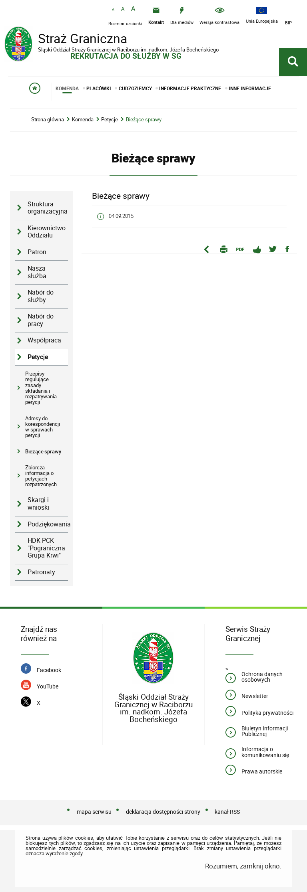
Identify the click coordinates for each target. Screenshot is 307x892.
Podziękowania (48, 524)
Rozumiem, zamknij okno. (243, 865)
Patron (37, 252)
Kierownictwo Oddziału (47, 232)
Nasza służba (37, 272)
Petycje (109, 119)
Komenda (83, 119)
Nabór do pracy (41, 320)
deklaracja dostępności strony (163, 811)
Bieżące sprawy (143, 119)
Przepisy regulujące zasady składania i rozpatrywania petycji (41, 387)
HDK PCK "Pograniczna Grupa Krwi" (46, 548)
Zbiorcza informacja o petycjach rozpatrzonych (41, 476)
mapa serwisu (94, 811)
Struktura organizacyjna (48, 208)
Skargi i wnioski (38, 504)
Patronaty (41, 572)
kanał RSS (227, 811)
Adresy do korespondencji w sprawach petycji (42, 427)
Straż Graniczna (68, 39)
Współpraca (44, 340)
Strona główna (47, 119)
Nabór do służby (41, 296)
